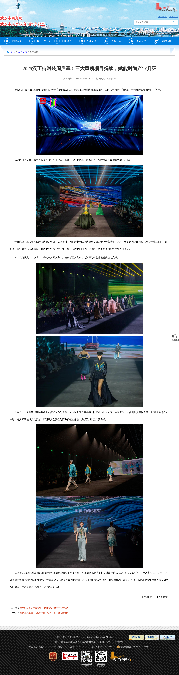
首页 (13, 52)
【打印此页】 (148, 597)
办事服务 (116, 41)
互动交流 (91, 41)
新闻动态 (66, 41)
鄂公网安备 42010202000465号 (132, 647)
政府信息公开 (44, 41)
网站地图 (166, 41)
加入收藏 (162, 17)
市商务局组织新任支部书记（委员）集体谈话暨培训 (44, 613)
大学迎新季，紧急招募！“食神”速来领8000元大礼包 (44, 608)
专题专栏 (141, 41)
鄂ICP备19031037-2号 (101, 647)
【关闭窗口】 (162, 597)
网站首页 (16, 41)
